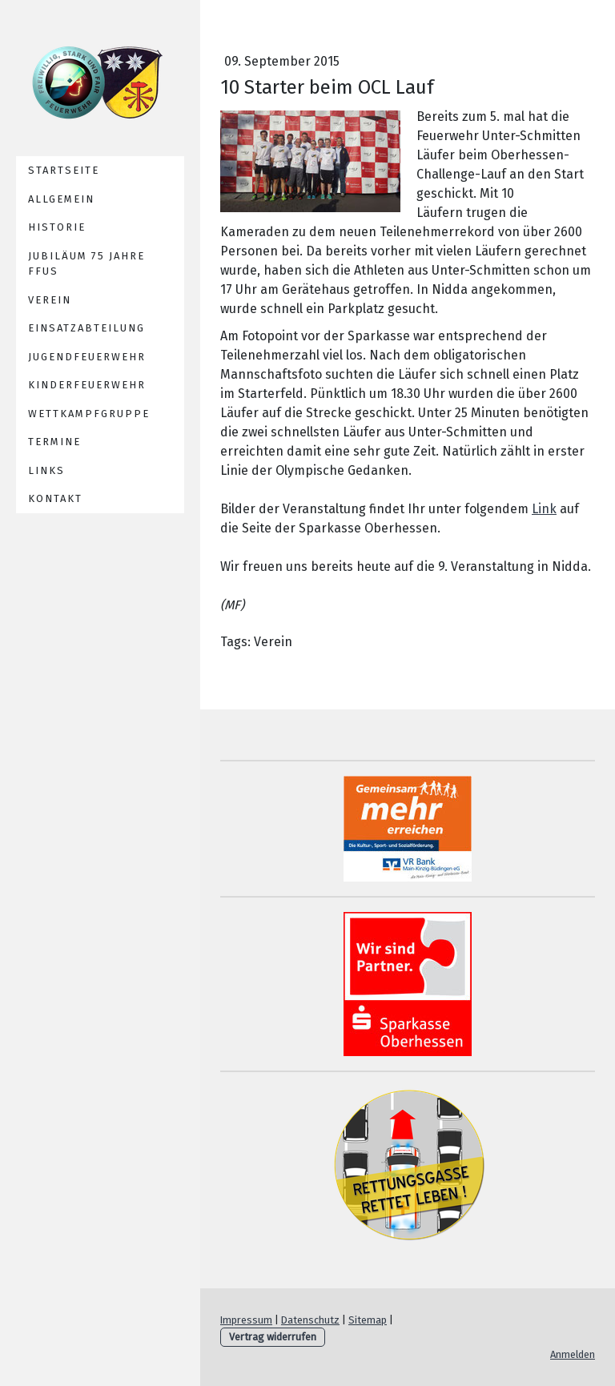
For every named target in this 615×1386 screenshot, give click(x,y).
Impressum (246, 1320)
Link (544, 508)
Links (46, 470)
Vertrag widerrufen (272, 1337)
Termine (54, 442)
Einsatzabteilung (86, 328)
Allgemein (61, 199)
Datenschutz (310, 1320)
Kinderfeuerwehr (87, 385)
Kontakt (55, 498)
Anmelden (572, 1354)
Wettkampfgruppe (89, 414)
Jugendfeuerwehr (87, 357)
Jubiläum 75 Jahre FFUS (86, 264)
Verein (49, 300)
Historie (57, 227)
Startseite (63, 170)
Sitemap (367, 1320)
